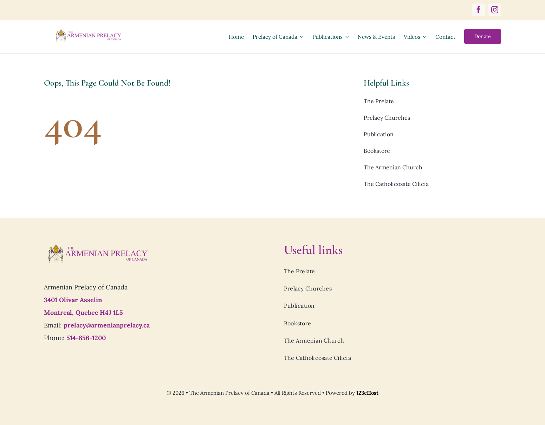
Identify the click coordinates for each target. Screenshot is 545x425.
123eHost (367, 392)
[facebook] (478, 10)
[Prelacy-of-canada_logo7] (97, 245)
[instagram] (494, 10)
